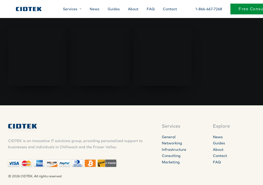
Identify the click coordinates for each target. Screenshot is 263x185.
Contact (165, 9)
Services (67, 9)
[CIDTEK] (24, 9)
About (128, 9)
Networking (172, 143)
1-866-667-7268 (204, 9)
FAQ (146, 9)
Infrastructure (174, 149)
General (169, 137)
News (90, 9)
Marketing (171, 162)
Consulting (171, 155)
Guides (109, 9)
